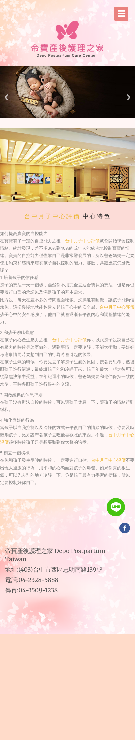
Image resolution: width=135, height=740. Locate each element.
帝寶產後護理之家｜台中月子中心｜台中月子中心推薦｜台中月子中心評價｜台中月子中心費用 (58, 491)
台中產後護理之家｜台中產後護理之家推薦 (68, 496)
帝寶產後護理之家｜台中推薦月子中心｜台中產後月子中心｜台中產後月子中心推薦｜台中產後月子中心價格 (77, 491)
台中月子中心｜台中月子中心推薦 (84, 496)
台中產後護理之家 (47, 491)
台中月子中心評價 (52, 216)
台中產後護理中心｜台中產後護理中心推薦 (76, 496)
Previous (6, 97)
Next (128, 97)
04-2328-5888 (38, 580)
